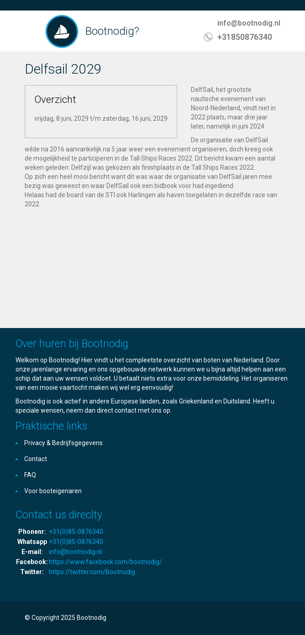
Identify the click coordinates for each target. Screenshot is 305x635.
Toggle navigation (33, 32)
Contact (35, 459)
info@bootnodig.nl (248, 23)
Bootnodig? (112, 31)
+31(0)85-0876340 (76, 531)
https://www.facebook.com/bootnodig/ (105, 561)
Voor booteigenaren (53, 491)
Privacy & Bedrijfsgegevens (63, 443)
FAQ (30, 475)
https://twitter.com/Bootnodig (92, 572)
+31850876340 (244, 37)
